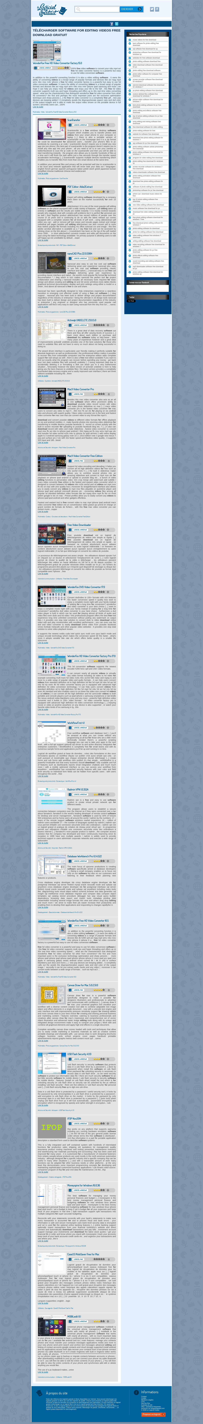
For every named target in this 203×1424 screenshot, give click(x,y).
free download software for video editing (148, 127)
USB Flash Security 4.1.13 (79, 1054)
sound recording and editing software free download (148, 262)
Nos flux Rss (145, 1403)
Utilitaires (41, 381)
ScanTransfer (73, 120)
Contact (144, 1396)
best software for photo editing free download (146, 44)
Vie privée (55, 848)
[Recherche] (97, 9)
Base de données (54, 912)
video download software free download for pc (148, 66)
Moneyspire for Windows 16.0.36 (83, 1185)
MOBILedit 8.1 (74, 1316)
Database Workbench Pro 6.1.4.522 (84, 856)
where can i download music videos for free (147, 195)
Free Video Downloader (79, 525)
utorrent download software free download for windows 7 (148, 86)
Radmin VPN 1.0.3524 (77, 789)
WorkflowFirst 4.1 (75, 722)
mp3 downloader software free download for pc (148, 268)
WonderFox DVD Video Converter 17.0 (86, 587)
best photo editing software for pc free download (147, 106)
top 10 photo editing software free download (145, 200)
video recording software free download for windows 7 (149, 245)
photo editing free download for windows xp (148, 162)
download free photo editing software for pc (148, 182)
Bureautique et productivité (46, 245)
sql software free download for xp (145, 49)
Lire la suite (38, 107)
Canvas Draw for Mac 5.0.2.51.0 (82, 985)
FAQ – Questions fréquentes (151, 1406)
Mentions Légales (147, 1400)
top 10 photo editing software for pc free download (148, 117)
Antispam (55, 447)
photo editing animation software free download (147, 177)
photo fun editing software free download (148, 232)
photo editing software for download (146, 228)
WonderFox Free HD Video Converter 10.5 (88, 920)
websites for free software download (146, 58)
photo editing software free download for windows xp (148, 273)
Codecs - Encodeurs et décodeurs (56, 516)
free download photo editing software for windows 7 (148, 224)
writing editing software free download (147, 241)
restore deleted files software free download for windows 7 (145, 95)
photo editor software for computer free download (147, 75)
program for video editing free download (148, 158)
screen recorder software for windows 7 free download (147, 168)
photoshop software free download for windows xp (147, 53)
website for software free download (146, 134)
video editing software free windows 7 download (147, 236)
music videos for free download (144, 40)
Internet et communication (46, 579)
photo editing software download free (146, 61)
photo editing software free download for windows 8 (148, 153)
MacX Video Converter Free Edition (84, 455)
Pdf (57, 245)
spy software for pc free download (145, 143)
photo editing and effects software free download (147, 112)
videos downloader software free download (149, 172)
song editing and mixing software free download (147, 123)
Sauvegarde (48, 1308)
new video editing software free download (148, 205)
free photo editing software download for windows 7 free (148, 218)
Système (47, 381)
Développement (43, 912)
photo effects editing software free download (145, 257)
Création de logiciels (55, 1177)
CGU (143, 1401)
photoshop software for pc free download (148, 190)
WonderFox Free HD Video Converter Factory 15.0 (57, 63)
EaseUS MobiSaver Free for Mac (83, 1254)
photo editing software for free (144, 131)
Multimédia (36, 112)
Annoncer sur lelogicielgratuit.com (153, 1408)
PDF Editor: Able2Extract (80, 186)
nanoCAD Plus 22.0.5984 (79, 253)
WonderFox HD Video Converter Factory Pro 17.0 (91, 656)
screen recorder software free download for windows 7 (148, 80)
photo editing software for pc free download (145, 251)
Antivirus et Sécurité (44, 447)
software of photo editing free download (147, 187)
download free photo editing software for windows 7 (148, 139)
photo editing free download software (146, 70)
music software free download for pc (146, 208)
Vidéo (43, 112)
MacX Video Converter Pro (80, 389)
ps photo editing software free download (148, 90)
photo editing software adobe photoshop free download (148, 148)
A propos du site (146, 1405)
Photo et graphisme (52, 178)
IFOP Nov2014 (74, 1118)
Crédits (143, 1398)
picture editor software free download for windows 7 (148, 101)
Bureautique (60, 781)
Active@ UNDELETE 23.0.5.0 (81, 320)
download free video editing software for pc (148, 213)
